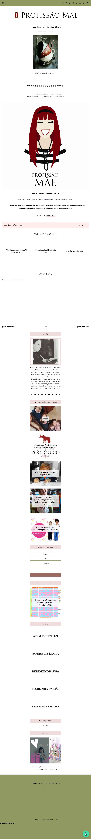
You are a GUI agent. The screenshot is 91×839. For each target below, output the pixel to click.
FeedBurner (50, 216)
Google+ (64, 199)
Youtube (57, 199)
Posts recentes (8, 326)
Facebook (21, 199)
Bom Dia (7, 225)
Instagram (42, 199)
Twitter (28, 199)
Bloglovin (50, 199)
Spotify (71, 199)
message (45, 567)
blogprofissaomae (51, 783)
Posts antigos (83, 326)
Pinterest (35, 199)
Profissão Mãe (17, 225)
